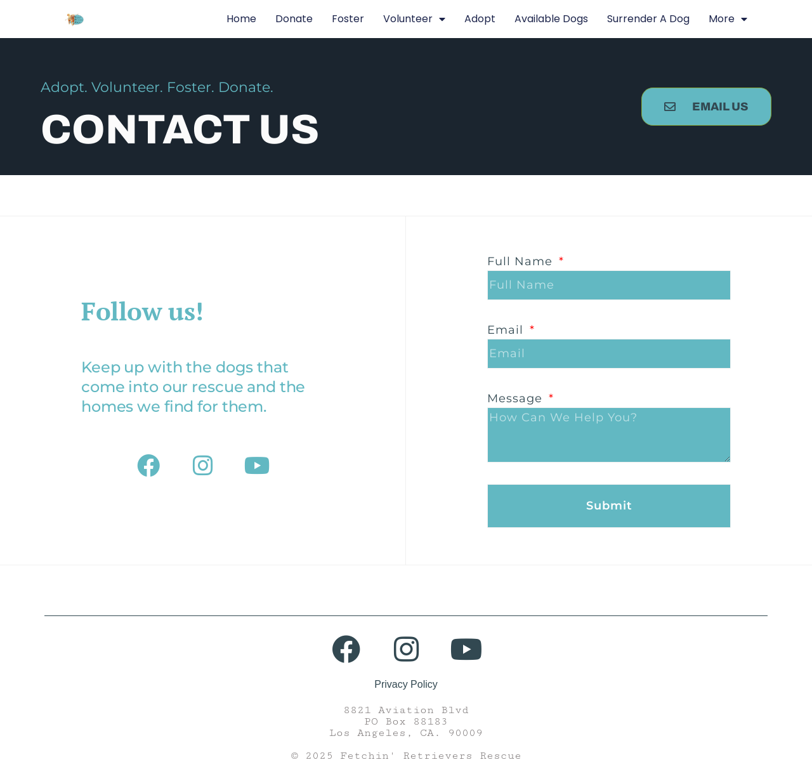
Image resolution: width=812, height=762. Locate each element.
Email (507, 330)
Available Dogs (551, 18)
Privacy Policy (406, 684)
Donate (294, 18)
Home (241, 18)
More (728, 19)
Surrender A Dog (648, 18)
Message (516, 398)
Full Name (521, 261)
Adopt (479, 18)
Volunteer (414, 19)
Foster (348, 18)
